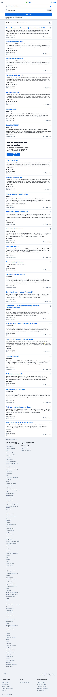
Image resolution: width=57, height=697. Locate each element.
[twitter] (49, 674)
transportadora (9, 539)
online (7, 639)
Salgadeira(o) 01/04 (12, 125)
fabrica (7, 481)
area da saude (9, 656)
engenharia (8, 654)
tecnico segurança (10, 596)
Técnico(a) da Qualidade (14, 177)
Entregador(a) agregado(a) (15, 262)
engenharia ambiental (11, 645)
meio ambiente (9, 577)
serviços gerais (9, 499)
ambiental (8, 520)
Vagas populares (41, 682)
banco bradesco (9, 514)
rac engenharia (9, 602)
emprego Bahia (24, 448)
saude (7, 561)
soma (7, 546)
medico (7, 537)
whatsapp (8, 457)
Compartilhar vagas (24, 682)
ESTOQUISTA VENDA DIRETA (15, 274)
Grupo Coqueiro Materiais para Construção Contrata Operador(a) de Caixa (23, 306)
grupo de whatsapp (10, 452)
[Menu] (2, 2)
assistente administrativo (12, 573)
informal (8, 467)
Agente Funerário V (12, 246)
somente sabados (10, 485)
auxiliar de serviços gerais (12, 553)
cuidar (7, 600)
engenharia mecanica (11, 584)
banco (7, 557)
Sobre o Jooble (5, 682)
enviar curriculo (9, 497)
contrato (8, 658)
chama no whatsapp (11, 524)
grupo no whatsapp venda (12, 504)
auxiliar (7, 588)
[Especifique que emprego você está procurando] (28, 6)
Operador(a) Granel (12, 356)
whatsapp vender (10, 614)
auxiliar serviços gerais (11, 516)
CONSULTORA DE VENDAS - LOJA (17, 194)
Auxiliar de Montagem (13, 92)
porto (7, 475)
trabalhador (8, 532)
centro (7, 641)
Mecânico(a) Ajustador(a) (14, 58)
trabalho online (9, 621)
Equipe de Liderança (6, 686)
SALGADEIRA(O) (11, 109)
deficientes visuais (10, 652)
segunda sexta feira (10, 455)
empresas (8, 633)
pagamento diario (10, 610)
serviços (8, 555)
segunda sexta (9, 459)
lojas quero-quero (10, 534)
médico (7, 511)
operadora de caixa (10, 650)
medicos (8, 635)
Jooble (10, 694)
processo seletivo (10, 629)
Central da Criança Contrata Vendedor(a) (19, 292)
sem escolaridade (10, 530)
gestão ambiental (10, 582)
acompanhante (9, 471)
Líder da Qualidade (12, 160)
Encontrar (28, 14)
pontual (8, 623)
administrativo (9, 612)
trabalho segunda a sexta (12, 594)
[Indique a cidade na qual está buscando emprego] (28, 10)
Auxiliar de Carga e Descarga (15, 389)
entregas (8, 551)
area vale (8, 522)
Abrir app (53, 2)
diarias (7, 450)
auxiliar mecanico (10, 528)
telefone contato (10, 608)
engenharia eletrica (10, 660)
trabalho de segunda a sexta (13, 592)
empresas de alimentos (11, 579)
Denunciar (47, 37)
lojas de (8, 631)
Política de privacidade (42, 688)
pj (6, 518)
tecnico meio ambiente (11, 664)
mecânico (8, 509)
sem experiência (10, 446)
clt (6, 567)
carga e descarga (10, 563)
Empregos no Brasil (41, 684)
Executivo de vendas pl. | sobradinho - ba (19, 422)
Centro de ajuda (5, 684)
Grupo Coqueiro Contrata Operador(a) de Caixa (21, 323)
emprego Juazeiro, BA (26, 450)
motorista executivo (10, 487)
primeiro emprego (10, 493)
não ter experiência (10, 619)
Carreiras (4, 690)
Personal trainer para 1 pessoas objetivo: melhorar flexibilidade (26, 28)
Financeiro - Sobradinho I (14, 229)
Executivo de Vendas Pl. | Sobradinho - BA (19, 339)
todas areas (9, 662)
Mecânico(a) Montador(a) (14, 41)
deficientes (8, 479)
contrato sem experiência (12, 477)
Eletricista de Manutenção (14, 75)
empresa (8, 559)
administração (9, 565)
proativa (8, 575)
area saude (8, 590)
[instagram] (45, 674)
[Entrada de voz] (50, 5)
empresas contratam (11, 483)
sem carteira (9, 473)
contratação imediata (11, 461)
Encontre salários (41, 690)
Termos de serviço (41, 686)
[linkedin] (53, 674)
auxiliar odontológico (11, 637)
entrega (8, 502)
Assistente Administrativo (14, 374)
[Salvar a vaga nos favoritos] (50, 28)
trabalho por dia (9, 495)
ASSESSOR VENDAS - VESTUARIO (17, 212)
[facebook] (41, 674)
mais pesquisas (9, 666)
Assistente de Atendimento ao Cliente (18, 407)
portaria (8, 598)
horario (7, 617)
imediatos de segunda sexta (12, 541)
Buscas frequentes (12, 439)
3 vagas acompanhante (11, 586)
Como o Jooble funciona (7, 688)
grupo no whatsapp (10, 448)
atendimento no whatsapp (12, 469)
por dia (7, 526)
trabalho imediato (10, 647)
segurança (8, 643)
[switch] (50, 23)
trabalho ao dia (9, 549)
